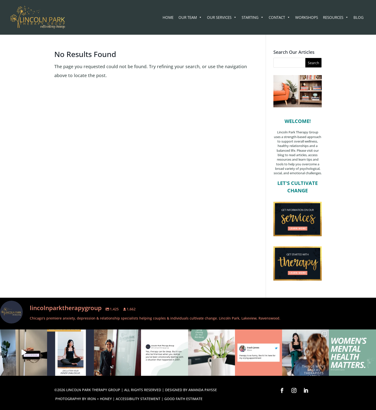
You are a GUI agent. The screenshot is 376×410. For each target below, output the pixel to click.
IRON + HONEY (99, 398)
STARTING (253, 17)
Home (168, 17)
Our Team (190, 17)
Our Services (222, 17)
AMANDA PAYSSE (202, 389)
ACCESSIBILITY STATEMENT (138, 398)
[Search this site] (297, 63)
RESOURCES (335, 17)
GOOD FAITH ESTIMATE (183, 398)
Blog (358, 17)
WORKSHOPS (306, 17)
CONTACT (279, 17)
